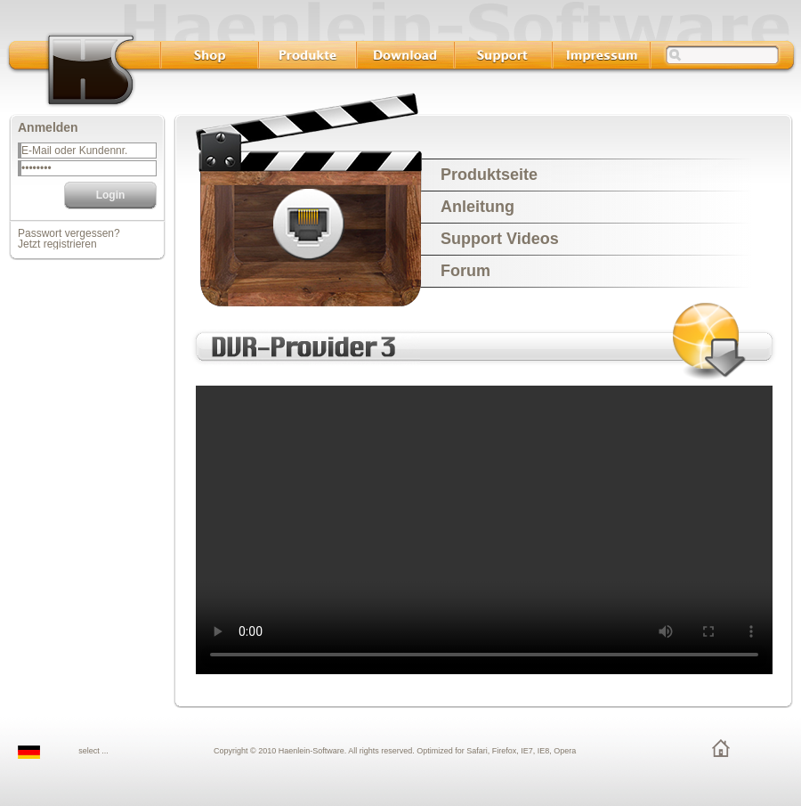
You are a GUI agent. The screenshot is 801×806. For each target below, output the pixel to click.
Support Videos (500, 239)
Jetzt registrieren (57, 244)
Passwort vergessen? (69, 233)
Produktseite (489, 174)
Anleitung (477, 207)
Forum (465, 271)
